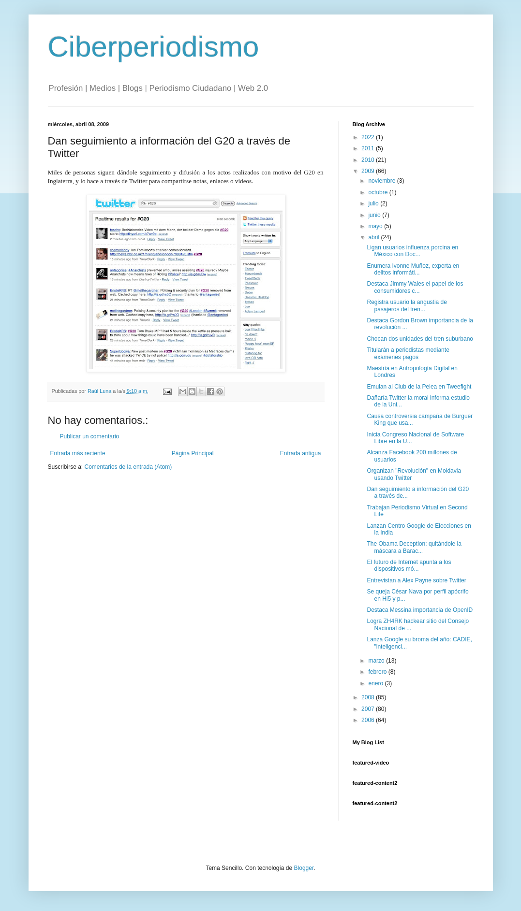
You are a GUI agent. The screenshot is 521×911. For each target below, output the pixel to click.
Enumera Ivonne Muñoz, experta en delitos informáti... (413, 269)
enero (376, 683)
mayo (376, 226)
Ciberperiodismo (153, 46)
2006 (368, 720)
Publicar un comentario (89, 436)
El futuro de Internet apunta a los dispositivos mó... (409, 565)
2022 (368, 137)
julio (374, 203)
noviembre (382, 180)
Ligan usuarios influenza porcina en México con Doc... (412, 251)
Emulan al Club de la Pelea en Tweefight (419, 386)
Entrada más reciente (77, 453)
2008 (368, 697)
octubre (378, 192)
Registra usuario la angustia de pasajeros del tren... (407, 305)
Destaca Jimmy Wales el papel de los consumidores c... (415, 287)
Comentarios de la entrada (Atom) (128, 466)
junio (375, 215)
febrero (378, 671)
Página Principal (193, 453)
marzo (377, 660)
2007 (368, 709)
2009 (368, 171)
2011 (368, 148)
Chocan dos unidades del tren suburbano (420, 338)
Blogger (304, 868)
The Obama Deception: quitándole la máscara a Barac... (414, 547)
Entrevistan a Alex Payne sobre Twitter (416, 580)
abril (374, 237)
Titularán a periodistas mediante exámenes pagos (408, 353)
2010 (368, 160)
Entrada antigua (300, 453)
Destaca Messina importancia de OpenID (420, 610)
